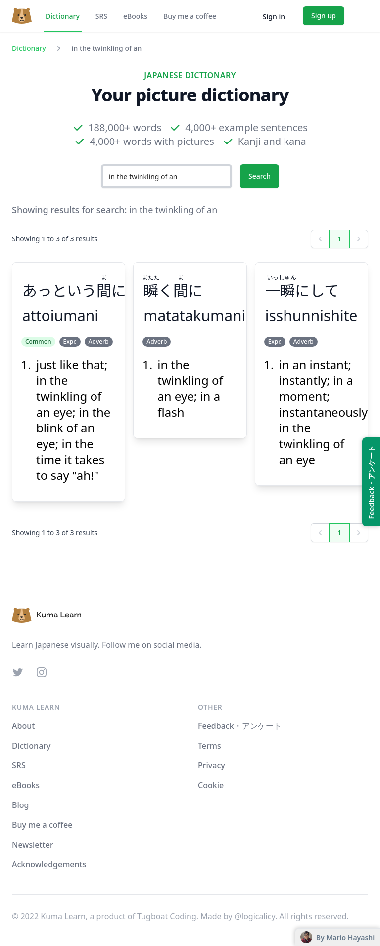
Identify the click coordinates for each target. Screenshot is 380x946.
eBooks (135, 16)
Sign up (323, 15)
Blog (20, 805)
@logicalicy (255, 916)
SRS (101, 16)
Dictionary (63, 16)
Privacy (211, 765)
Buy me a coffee (189, 16)
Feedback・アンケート (240, 725)
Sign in (274, 16)
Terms (209, 745)
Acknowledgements (49, 864)
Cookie (211, 785)
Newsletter (32, 844)
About (23, 725)
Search (259, 176)
